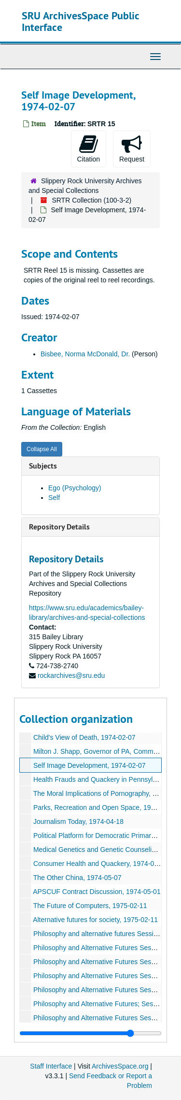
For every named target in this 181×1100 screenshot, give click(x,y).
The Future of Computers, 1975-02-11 (90, 905)
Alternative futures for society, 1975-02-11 (95, 920)
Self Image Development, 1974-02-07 (89, 765)
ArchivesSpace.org (120, 1066)
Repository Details (59, 527)
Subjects (43, 466)
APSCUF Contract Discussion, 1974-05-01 (97, 891)
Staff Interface (51, 1066)
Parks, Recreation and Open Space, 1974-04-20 (105, 807)
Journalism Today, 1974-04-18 (78, 821)
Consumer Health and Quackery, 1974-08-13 (100, 863)
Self (54, 497)
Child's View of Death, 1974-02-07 (84, 737)
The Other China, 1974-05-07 (77, 877)
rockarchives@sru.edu (71, 675)
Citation (88, 148)
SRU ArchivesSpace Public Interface (80, 21)
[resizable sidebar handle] (90, 1033)
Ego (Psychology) (74, 488)
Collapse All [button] (42, 449)
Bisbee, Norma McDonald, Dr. (85, 354)
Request (131, 148)
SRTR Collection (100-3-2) (91, 200)
